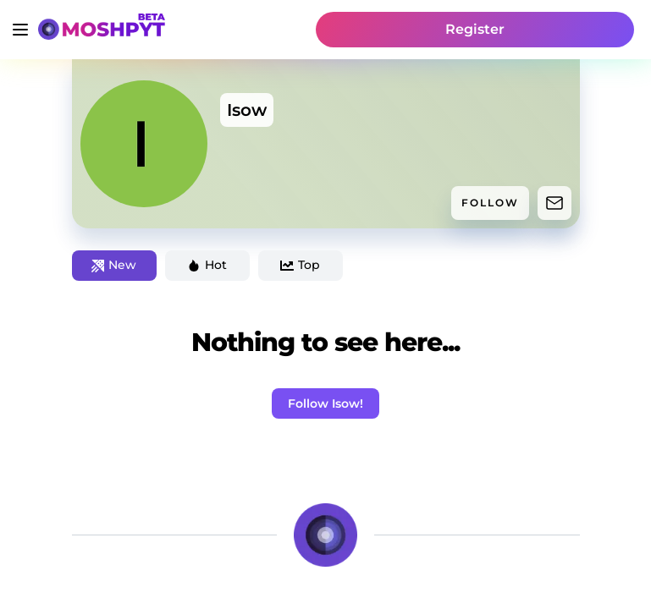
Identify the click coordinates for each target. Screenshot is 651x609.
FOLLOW (490, 202)
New (113, 264)
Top (300, 264)
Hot (207, 264)
